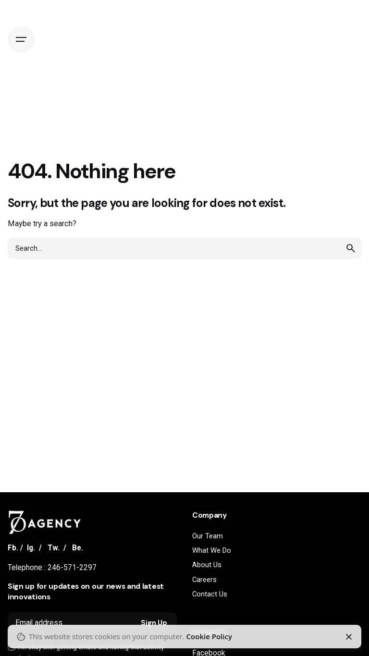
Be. (77, 548)
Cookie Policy (209, 636)
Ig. (31, 548)
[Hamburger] (21, 39)
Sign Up (154, 623)
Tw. (54, 548)
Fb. (13, 548)
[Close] (348, 636)
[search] (350, 248)
